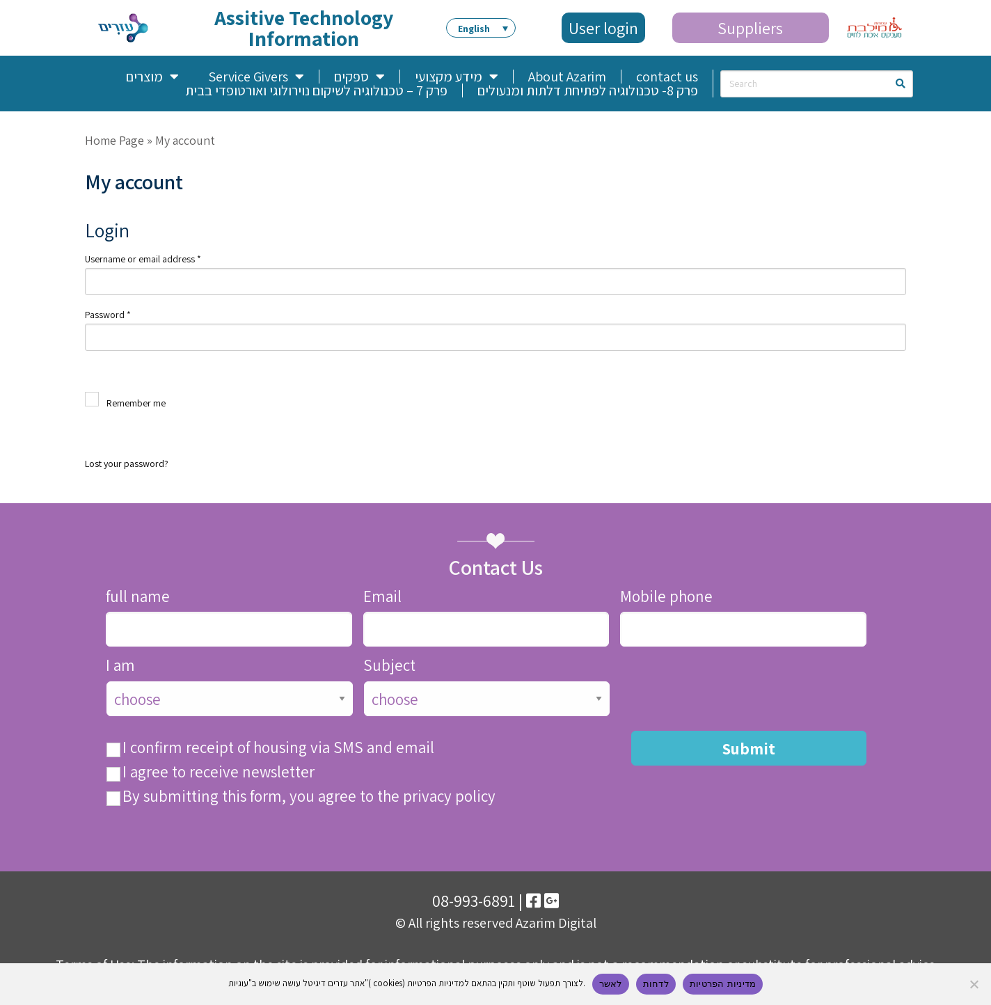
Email (382, 597)
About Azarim (567, 77)
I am (120, 666)
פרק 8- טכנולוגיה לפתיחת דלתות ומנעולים (587, 90)
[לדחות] (974, 984)
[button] (481, 28)
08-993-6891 (473, 900)
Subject (389, 666)
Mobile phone (666, 597)
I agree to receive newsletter (218, 772)
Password (108, 314)
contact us (667, 77)
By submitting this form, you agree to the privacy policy (309, 797)
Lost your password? (126, 463)
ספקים (359, 77)
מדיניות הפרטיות (723, 984)
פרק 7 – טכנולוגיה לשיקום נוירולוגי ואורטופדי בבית (316, 90)
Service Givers (256, 77)
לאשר (610, 984)
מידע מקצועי (456, 77)
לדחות (656, 984)
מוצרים (152, 77)
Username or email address (143, 259)
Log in (151, 423)
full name (138, 597)
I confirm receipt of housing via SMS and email (278, 748)
